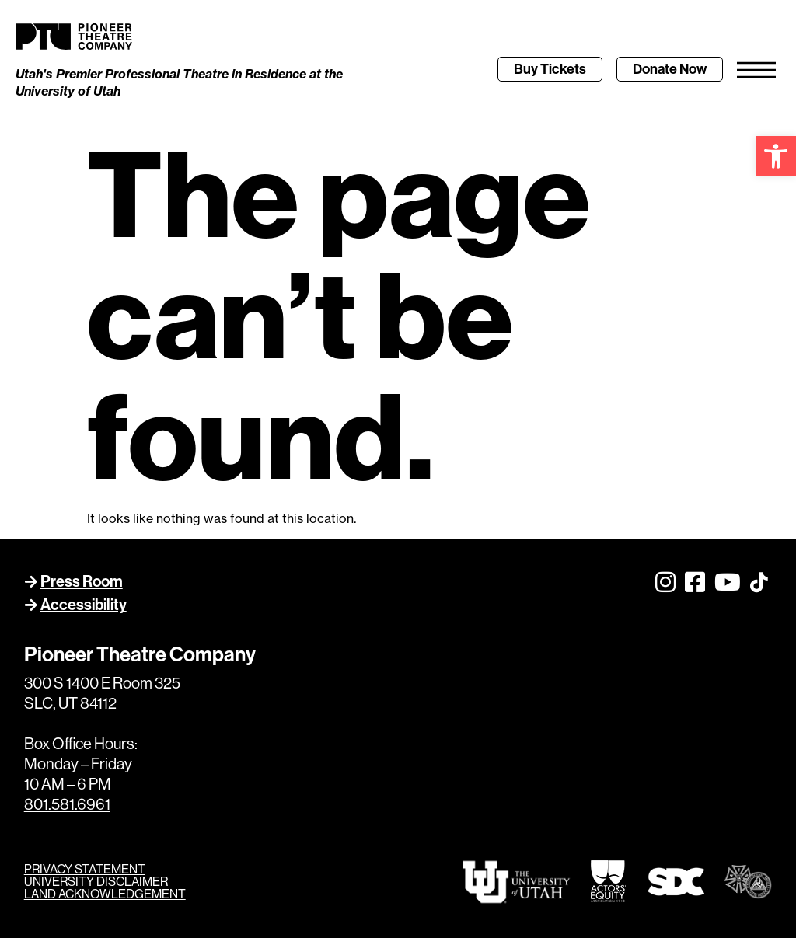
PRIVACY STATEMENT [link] (84, 869)
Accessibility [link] (83, 604)
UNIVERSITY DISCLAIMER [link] (96, 881)
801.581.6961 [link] (67, 804)
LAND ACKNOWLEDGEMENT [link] (105, 893)
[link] (776, 156)
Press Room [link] (81, 581)
